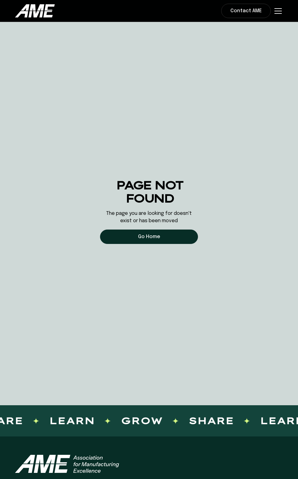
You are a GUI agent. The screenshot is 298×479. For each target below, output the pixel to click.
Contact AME (246, 10)
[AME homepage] (67, 464)
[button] (277, 11)
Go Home (149, 236)
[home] (35, 10)
